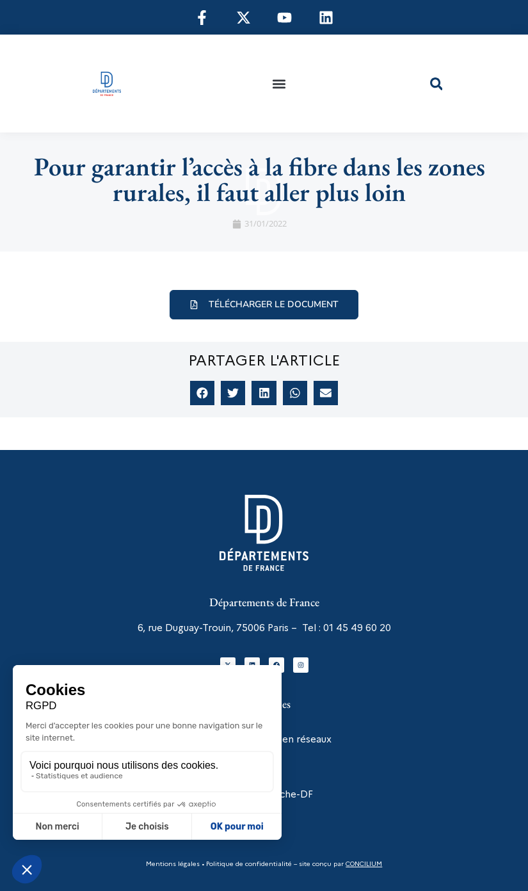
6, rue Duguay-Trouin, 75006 (201, 628)
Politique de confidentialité (248, 864)
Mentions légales (173, 864)
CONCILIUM (364, 864)
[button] (279, 83)
